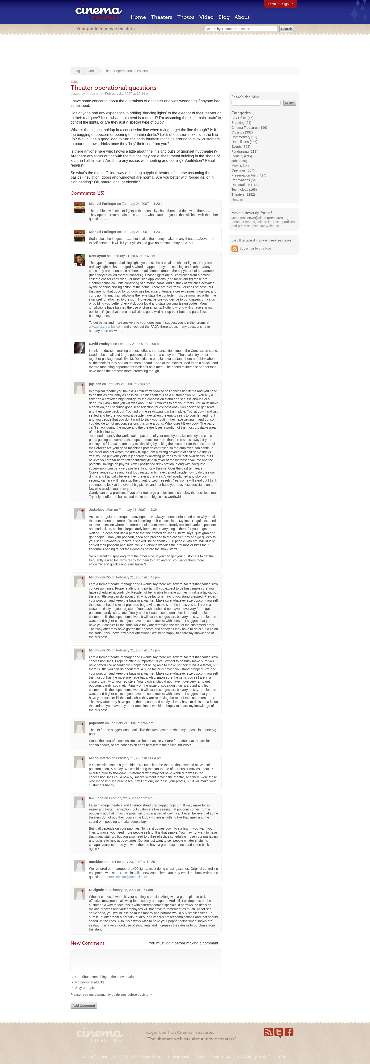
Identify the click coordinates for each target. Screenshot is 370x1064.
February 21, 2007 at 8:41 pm (138, 577)
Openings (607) (242, 170)
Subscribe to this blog (255, 248)
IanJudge (96, 798)
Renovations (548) (244, 180)
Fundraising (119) (244, 151)
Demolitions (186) (244, 142)
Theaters (161, 17)
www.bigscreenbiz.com (105, 326)
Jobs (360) (239, 161)
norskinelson (99, 862)
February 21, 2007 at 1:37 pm (133, 256)
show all (237, 200)
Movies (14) (240, 166)
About (242, 17)
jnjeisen (95, 384)
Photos (185, 17)
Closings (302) (242, 132)
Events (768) (240, 146)
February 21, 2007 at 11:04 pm (138, 758)
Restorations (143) (245, 185)
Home (138, 17)
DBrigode (96, 890)
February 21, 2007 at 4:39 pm (140, 510)
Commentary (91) (244, 137)
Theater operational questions (126, 71)
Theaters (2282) (243, 194)
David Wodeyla (100, 344)
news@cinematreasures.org (268, 218)
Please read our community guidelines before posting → (112, 999)
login (169, 943)
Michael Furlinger (103, 204)
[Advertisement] (185, 51)
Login (272, 4)
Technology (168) (244, 189)
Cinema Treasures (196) (249, 127)
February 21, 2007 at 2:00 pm (139, 344)
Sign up (287, 4)
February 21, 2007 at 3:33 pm (128, 384)
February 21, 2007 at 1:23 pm (143, 232)
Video (206, 17)
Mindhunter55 (100, 577)
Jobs (92, 71)
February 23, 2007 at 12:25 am (137, 862)
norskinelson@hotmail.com (127, 877)
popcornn (93, 93)
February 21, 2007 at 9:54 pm (131, 723)
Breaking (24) (241, 123)
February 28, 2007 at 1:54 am (131, 890)
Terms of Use (277, 1057)
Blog (224, 17)
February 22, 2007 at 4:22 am (130, 798)
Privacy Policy (256, 1057)
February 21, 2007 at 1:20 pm (143, 204)
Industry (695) (241, 156)
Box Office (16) (242, 118)
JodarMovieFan (101, 510)
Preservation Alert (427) (248, 175)
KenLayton (97, 256)
